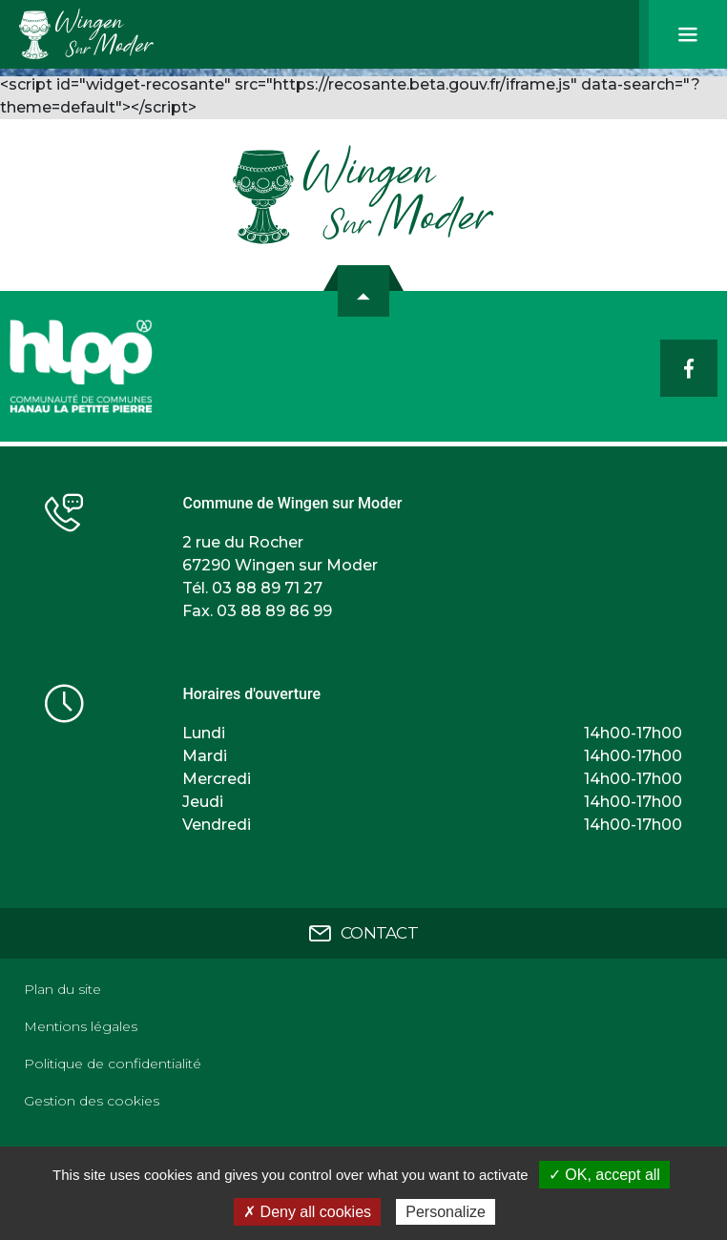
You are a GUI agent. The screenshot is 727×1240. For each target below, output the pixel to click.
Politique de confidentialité (112, 1063)
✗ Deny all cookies (307, 1212)
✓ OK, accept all (604, 1175)
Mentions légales (80, 1026)
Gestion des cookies (91, 1100)
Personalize (445, 1212)
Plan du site (62, 989)
